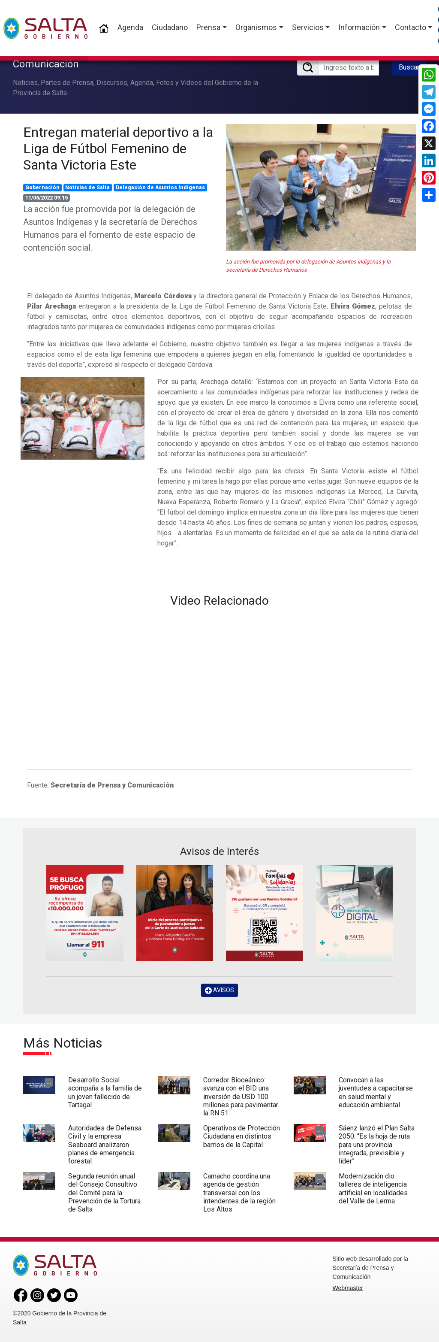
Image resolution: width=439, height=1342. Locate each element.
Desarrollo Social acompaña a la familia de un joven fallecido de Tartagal (105, 1092)
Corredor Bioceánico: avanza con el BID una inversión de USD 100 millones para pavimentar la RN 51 (240, 1096)
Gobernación (42, 188)
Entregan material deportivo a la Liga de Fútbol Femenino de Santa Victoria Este (118, 148)
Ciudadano (170, 27)
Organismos (256, 27)
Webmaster (348, 1287)
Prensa (208, 27)
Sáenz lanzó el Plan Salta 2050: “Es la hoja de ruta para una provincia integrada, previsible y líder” (377, 1144)
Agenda (130, 27)
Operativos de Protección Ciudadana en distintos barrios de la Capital (241, 1136)
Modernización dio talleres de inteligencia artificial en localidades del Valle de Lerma (373, 1188)
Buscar (409, 67)
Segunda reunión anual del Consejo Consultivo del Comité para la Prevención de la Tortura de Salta (104, 1192)
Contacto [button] (410, 27)
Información (359, 27)
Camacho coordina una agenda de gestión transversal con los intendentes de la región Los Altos (239, 1192)
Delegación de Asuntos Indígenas (160, 188)
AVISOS (219, 990)
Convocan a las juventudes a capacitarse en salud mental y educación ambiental (376, 1092)
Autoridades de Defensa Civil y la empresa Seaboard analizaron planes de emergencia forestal (104, 1144)
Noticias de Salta (87, 188)
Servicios (308, 27)
